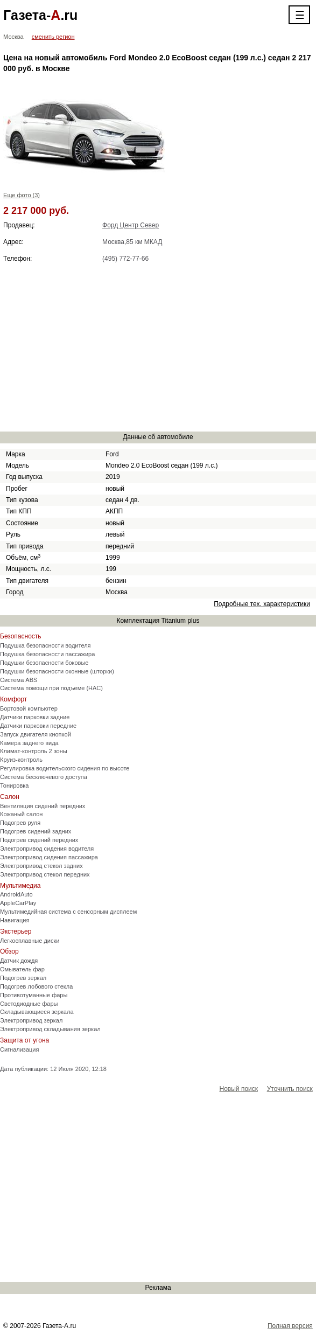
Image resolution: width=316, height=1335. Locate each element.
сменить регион (53, 36)
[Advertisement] (158, 347)
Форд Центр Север (130, 225)
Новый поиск (239, 1089)
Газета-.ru (40, 15)
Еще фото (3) (21, 195)
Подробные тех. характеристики (262, 604)
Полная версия (290, 1326)
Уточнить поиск (290, 1089)
